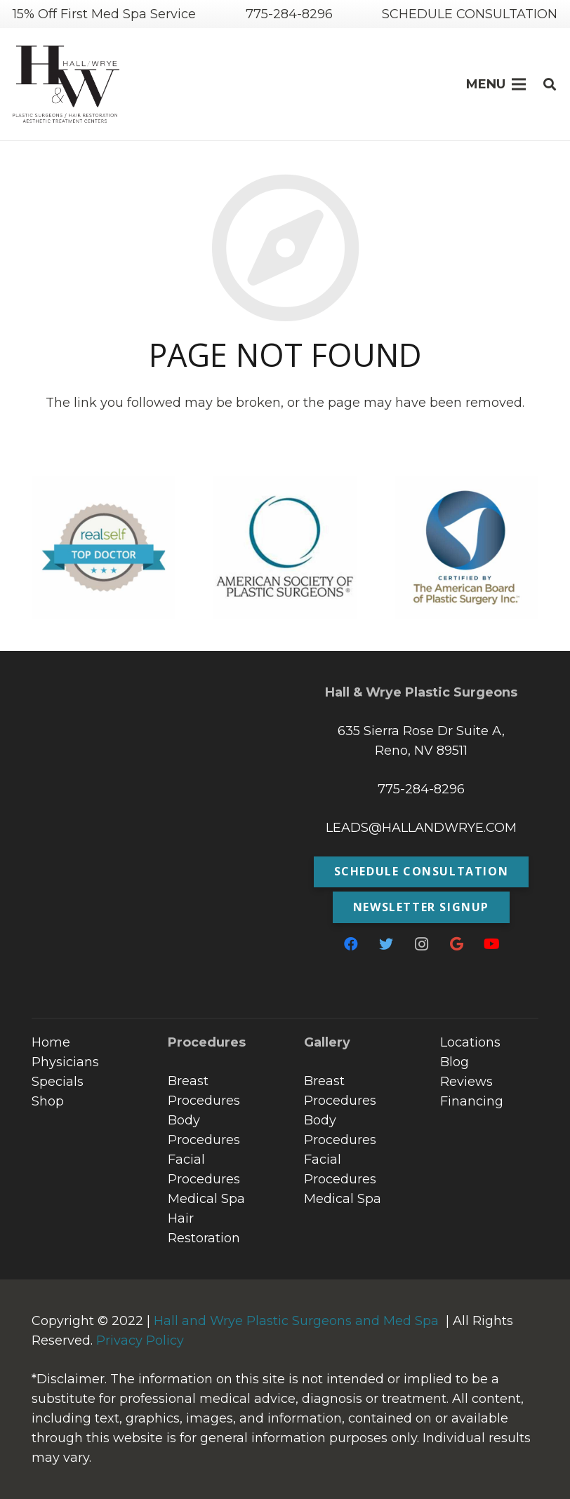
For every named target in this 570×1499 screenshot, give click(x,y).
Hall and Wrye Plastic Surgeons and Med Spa (296, 1321)
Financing (471, 1101)
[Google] (456, 944)
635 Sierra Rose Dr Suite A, (421, 731)
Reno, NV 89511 (421, 750)
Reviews (466, 1081)
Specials (58, 1081)
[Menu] (496, 84)
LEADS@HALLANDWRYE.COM (421, 827)
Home (51, 1042)
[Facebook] (351, 944)
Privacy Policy (140, 1340)
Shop (48, 1101)
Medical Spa (206, 1198)
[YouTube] (491, 944)
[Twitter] (386, 944)
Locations (470, 1042)
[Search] (550, 84)
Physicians (65, 1062)
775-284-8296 (421, 789)
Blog (454, 1062)
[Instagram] (421, 944)
